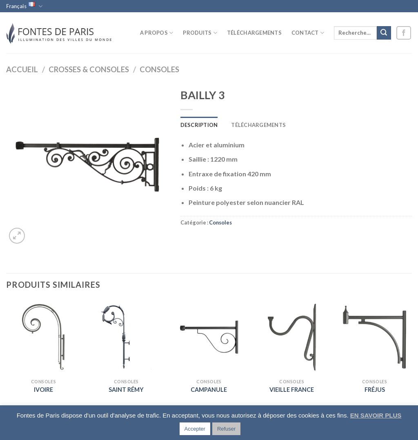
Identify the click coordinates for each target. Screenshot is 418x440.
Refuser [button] (226, 429)
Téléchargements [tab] (258, 125)
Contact (307, 33)
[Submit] (384, 33)
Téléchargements (254, 32)
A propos (156, 33)
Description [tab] (199, 125)
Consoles (159, 69)
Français (24, 6)
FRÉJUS (375, 389)
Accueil (22, 69)
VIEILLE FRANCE (291, 389)
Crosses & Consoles (89, 69)
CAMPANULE (209, 389)
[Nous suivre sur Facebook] (403, 33)
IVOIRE (43, 389)
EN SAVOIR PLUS (376, 415)
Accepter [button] (195, 429)
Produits (200, 33)
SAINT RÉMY (126, 389)
